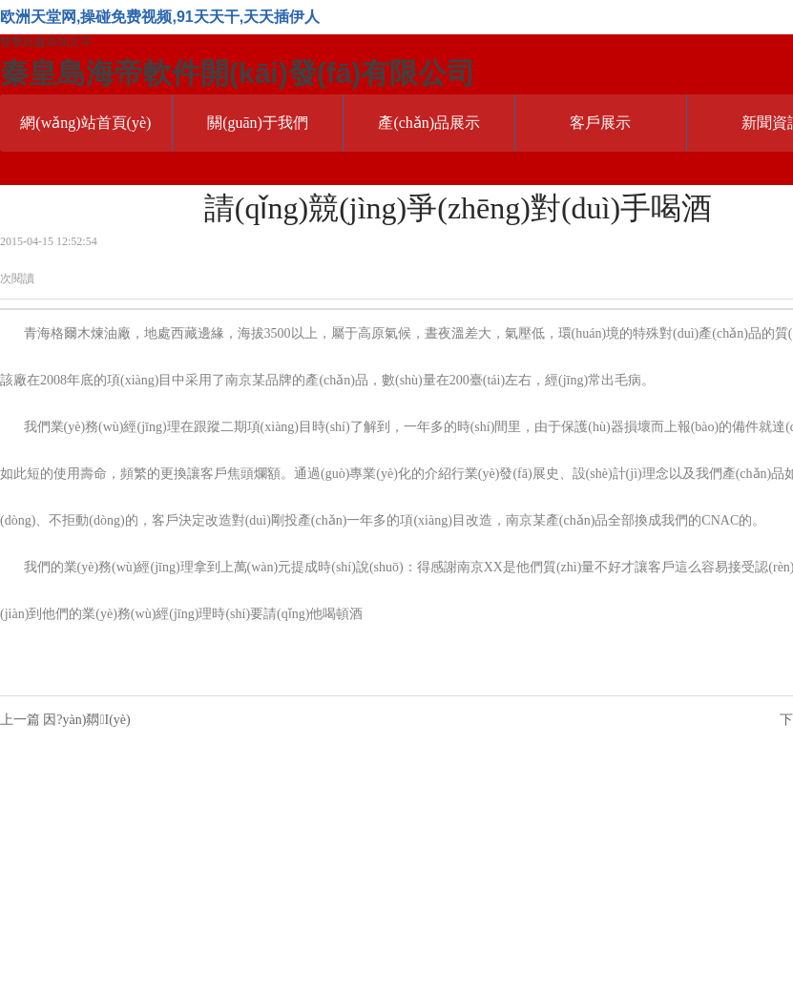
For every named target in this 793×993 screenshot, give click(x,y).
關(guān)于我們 (257, 122)
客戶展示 (600, 122)
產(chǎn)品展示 (429, 122)
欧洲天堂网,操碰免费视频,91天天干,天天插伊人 (160, 17)
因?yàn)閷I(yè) (86, 720)
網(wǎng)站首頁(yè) (85, 122)
